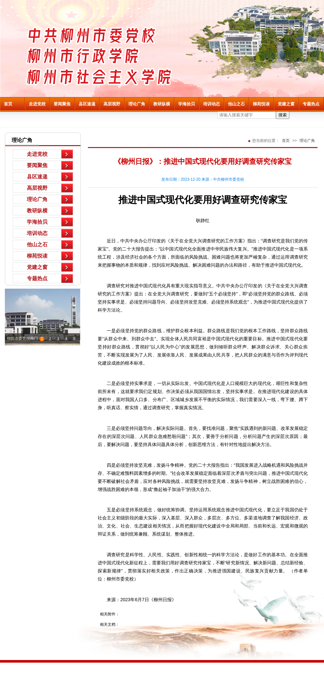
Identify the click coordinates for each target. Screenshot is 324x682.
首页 (8, 103)
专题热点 (311, 103)
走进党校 (37, 103)
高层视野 (111, 103)
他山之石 (236, 103)
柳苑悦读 (261, 103)
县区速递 (87, 103)
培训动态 (211, 103)
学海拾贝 (186, 103)
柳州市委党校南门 (22, 338)
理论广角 (136, 103)
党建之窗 (286, 103)
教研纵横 (161, 103)
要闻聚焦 (62, 103)
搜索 (282, 114)
